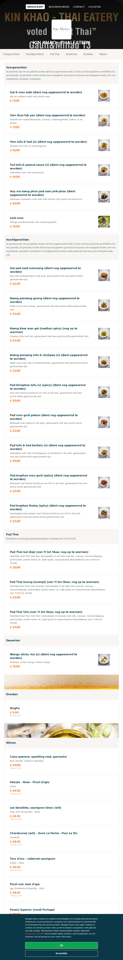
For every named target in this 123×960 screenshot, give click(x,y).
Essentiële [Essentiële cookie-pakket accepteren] (61, 953)
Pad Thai (55, 54)
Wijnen (103, 54)
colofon (94, 6)
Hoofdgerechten (35, 54)
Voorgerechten (11, 54)
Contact (78, 6)
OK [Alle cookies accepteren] (61, 945)
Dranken (88, 54)
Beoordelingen (59, 6)
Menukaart (35, 6)
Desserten (71, 54)
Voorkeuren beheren (34, 933)
